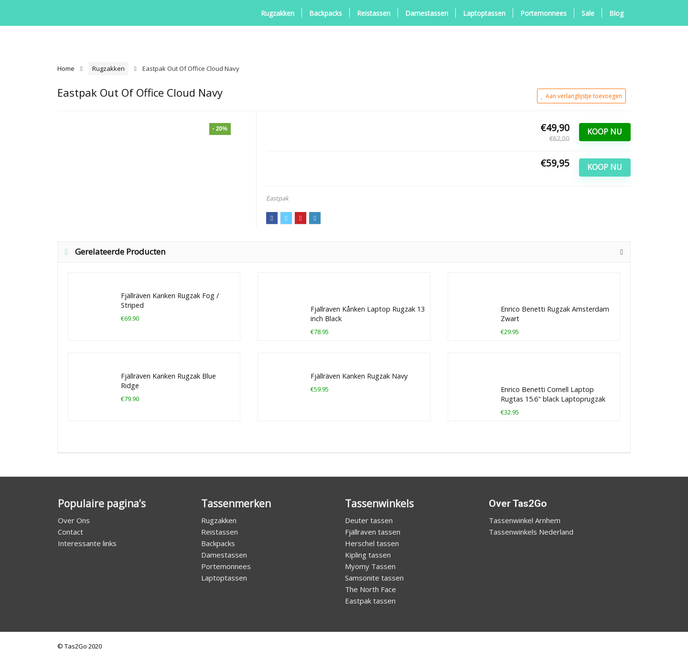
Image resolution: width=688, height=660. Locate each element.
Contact (70, 532)
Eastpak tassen (370, 600)
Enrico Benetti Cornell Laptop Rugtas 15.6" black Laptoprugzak (553, 394)
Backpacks (325, 13)
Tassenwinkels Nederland (531, 532)
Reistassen (373, 13)
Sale (587, 13)
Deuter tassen (369, 520)
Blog (616, 13)
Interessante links (87, 543)
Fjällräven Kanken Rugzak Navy (359, 375)
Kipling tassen (368, 554)
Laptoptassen (484, 13)
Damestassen (426, 13)
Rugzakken (277, 13)
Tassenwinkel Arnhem (524, 520)
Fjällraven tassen (372, 532)
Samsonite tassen (374, 577)
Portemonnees (543, 13)
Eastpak (277, 198)
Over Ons (74, 520)
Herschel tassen (372, 543)
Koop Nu (604, 131)
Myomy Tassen (370, 566)
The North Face (370, 589)
